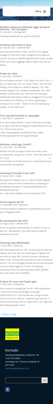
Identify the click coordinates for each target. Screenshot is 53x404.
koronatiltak (20, 147)
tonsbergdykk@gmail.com (17, 368)
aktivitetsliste (22, 223)
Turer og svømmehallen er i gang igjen (20, 115)
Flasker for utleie (8, 73)
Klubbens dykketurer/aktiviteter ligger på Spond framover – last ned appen (25, 28)
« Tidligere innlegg (8, 314)
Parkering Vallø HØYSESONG (14, 242)
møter (19, 176)
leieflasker (17, 76)
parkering (18, 245)
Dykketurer (19, 118)
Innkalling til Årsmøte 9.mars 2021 (17, 173)
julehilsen (23, 204)
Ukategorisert (20, 32)
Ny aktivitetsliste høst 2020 (14, 220)
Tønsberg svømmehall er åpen (15, 44)
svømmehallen (23, 47)
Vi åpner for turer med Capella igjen (18, 281)
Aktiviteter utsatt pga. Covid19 (15, 144)
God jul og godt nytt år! (12, 202)
